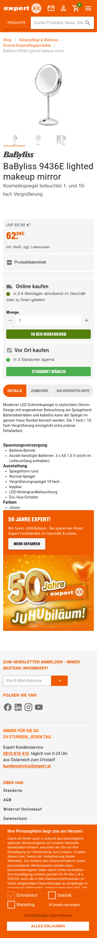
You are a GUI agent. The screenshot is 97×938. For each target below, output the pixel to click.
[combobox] (62, 23)
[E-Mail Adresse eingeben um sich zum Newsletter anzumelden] (27, 681)
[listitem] (48, 262)
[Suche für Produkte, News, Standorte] (59, 23)
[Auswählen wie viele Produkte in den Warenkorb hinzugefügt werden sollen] (50, 320)
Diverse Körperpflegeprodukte (27, 45)
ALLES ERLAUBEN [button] (48, 926)
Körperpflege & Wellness (38, 40)
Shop (7, 40)
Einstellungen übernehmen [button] (48, 915)
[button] (64, 905)
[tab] (14, 140)
